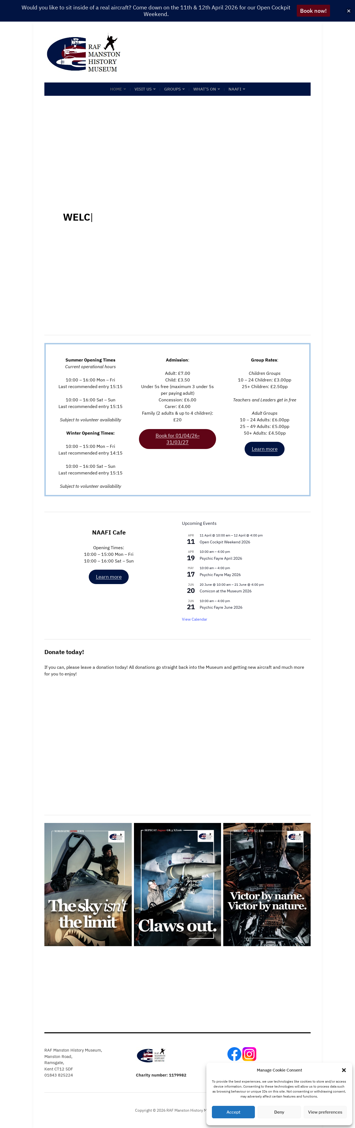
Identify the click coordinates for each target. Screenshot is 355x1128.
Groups (172, 89)
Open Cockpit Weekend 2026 (225, 542)
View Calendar (194, 619)
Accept (233, 1112)
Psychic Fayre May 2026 (220, 574)
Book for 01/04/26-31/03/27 (178, 438)
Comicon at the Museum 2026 (226, 590)
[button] (344, 1070)
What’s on (204, 89)
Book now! (313, 10)
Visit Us (143, 89)
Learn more (265, 449)
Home (116, 89)
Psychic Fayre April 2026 (221, 558)
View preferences (325, 1112)
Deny (279, 1112)
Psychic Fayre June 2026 (221, 607)
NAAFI (235, 89)
